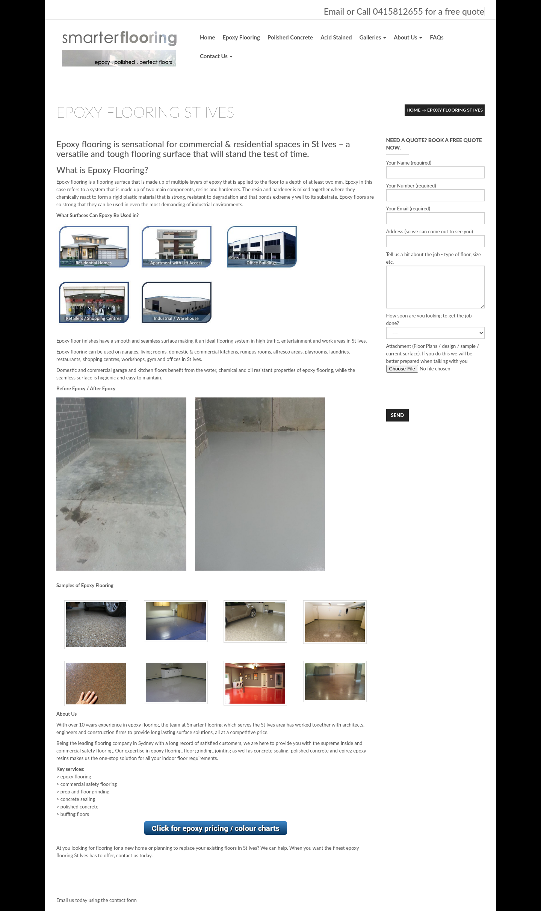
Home (207, 37)
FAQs (436, 37)
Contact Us (216, 56)
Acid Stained (336, 37)
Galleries (372, 37)
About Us (408, 37)
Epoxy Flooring (241, 37)
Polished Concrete (290, 37)
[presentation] (443, 390)
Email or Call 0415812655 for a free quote (404, 11)
